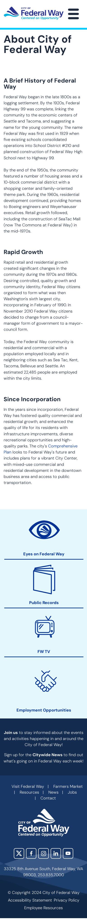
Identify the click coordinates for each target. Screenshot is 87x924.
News (53, 792)
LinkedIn (56, 853)
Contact (48, 798)
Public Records (44, 602)
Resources (29, 792)
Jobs (72, 792)
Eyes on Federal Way (43, 554)
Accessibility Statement (30, 900)
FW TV (44, 651)
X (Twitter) (19, 853)
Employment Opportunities (43, 710)
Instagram (43, 853)
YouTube (68, 853)
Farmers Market (68, 786)
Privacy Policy (66, 900)
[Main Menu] (73, 14)
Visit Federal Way (28, 786)
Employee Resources (43, 908)
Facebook (31, 853)
